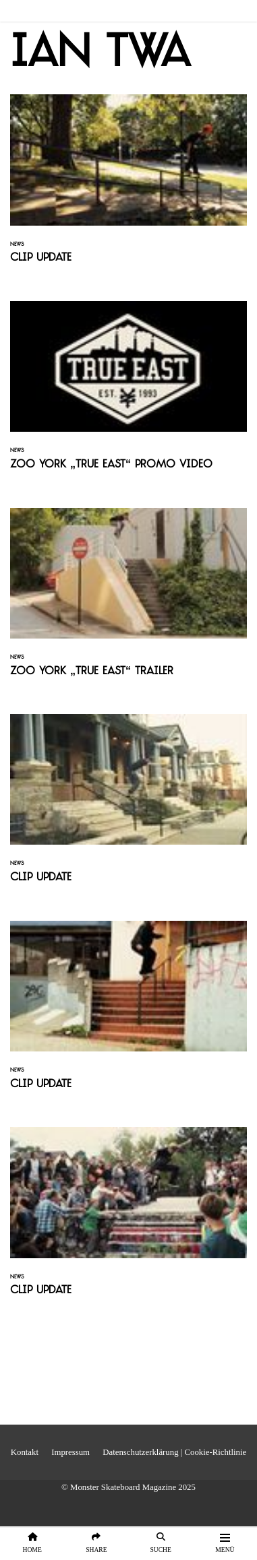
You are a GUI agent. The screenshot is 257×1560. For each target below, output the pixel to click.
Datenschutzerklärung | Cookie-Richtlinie (174, 1452)
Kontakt (24, 1452)
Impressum (70, 1452)
